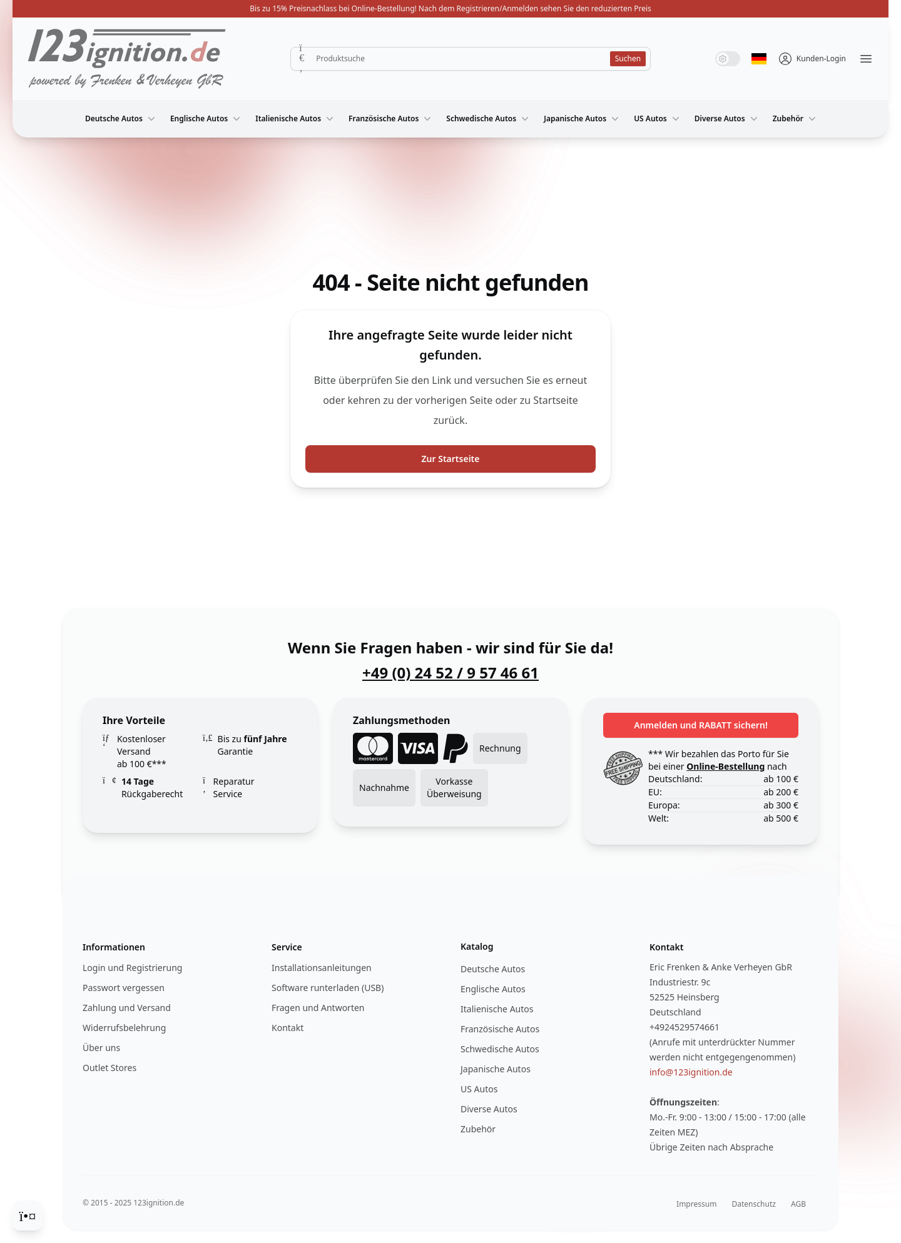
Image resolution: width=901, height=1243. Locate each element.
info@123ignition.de (691, 1072)
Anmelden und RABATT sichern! (701, 725)
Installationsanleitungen (322, 968)
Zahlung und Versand (127, 1008)
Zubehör (795, 119)
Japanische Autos (582, 119)
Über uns (101, 1048)
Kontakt (287, 1028)
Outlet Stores (109, 1068)
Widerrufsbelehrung (124, 1028)
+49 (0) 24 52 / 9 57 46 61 (450, 673)
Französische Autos (391, 119)
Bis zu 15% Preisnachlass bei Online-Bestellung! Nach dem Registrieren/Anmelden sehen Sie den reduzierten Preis (450, 8)
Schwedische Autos (488, 119)
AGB (798, 1204)
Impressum (696, 1204)
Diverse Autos (727, 119)
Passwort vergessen (124, 988)
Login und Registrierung (132, 968)
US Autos (658, 119)
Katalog (477, 946)
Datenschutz (754, 1204)
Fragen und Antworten (318, 1008)
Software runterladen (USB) (328, 988)
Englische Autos (206, 119)
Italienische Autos (295, 119)
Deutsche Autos (121, 119)
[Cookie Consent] (28, 1215)
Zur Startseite (451, 459)
